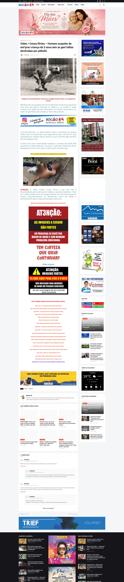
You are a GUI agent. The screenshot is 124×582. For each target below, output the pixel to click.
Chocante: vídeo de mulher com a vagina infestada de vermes (36, 540)
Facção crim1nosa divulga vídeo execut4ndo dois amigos (28, 442)
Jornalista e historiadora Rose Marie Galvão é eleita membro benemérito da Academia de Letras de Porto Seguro (96, 356)
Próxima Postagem (72, 514)
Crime (82, 4)
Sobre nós (25, 1)
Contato (30, 1)
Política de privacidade (38, 1)
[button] (100, 5)
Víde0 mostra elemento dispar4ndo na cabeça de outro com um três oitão (96, 436)
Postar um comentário (48, 508)
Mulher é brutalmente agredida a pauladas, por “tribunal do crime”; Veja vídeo (48, 443)
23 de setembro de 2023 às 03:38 (36, 472)
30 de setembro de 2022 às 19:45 (31, 485)
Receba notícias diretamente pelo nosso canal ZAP (48, 203)
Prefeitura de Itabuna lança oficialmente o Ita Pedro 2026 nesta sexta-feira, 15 (96, 336)
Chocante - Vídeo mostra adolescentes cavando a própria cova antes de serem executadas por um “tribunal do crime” (96, 557)
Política (70, 4)
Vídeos (77, 4)
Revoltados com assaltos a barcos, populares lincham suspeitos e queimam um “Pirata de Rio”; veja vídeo (67, 444)
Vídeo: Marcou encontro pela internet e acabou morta (35, 555)
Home (20, 1)
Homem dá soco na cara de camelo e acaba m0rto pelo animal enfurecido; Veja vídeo (47, 423)
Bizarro (30, 40)
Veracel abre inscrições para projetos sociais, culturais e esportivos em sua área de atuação (96, 346)
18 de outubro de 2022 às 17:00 (36, 498)
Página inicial (23, 40)
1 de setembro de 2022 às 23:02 (31, 461)
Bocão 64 (29, 395)
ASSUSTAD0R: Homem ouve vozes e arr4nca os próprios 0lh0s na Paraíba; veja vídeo (27, 423)
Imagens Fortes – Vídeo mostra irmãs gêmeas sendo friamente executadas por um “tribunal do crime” (94, 567)
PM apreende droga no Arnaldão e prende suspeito (96, 428)
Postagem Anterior (24, 514)
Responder (23, 466)
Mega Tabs (61, 4)
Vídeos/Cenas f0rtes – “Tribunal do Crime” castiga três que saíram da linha (97, 419)
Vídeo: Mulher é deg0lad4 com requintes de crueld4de (35, 571)
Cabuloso (31, 388)
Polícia (43, 4)
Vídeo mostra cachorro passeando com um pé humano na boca (67, 423)
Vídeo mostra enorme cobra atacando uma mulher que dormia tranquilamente (36, 548)
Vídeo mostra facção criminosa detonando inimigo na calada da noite (36, 563)
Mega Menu (51, 4)
